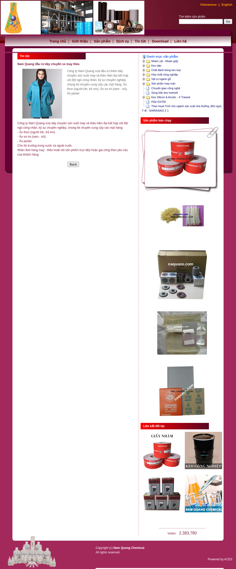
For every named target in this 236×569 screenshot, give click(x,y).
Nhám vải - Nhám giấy (164, 61)
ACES (228, 559)
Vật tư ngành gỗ (161, 79)
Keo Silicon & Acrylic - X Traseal (170, 97)
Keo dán (156, 65)
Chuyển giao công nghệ (165, 88)
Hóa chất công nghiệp (164, 74)
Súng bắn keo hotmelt (164, 92)
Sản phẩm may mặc (163, 83)
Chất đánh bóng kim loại (166, 70)
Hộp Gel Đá (158, 101)
